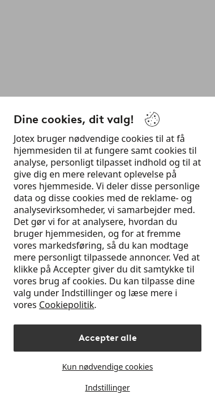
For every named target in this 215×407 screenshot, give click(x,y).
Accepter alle (108, 337)
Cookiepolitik (66, 304)
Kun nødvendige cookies (107, 366)
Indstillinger (107, 387)
